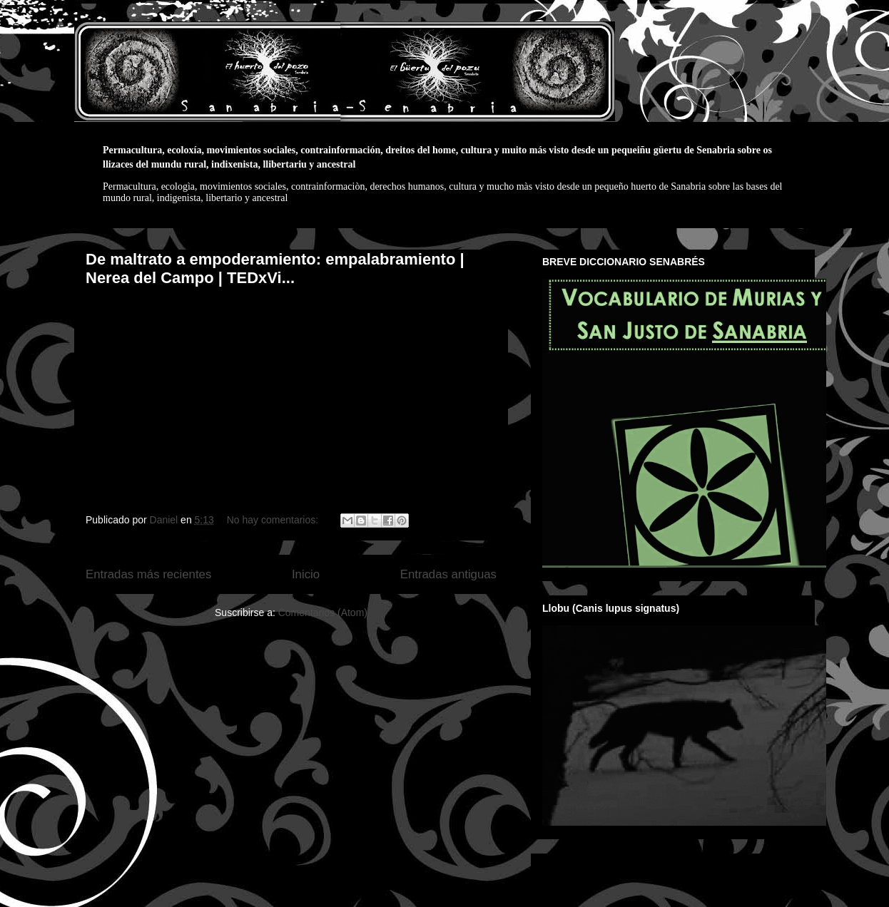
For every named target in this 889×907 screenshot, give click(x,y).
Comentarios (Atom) (322, 612)
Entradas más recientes (148, 574)
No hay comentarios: (274, 520)
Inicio (306, 574)
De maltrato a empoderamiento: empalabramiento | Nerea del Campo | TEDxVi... (275, 268)
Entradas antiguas (448, 574)
